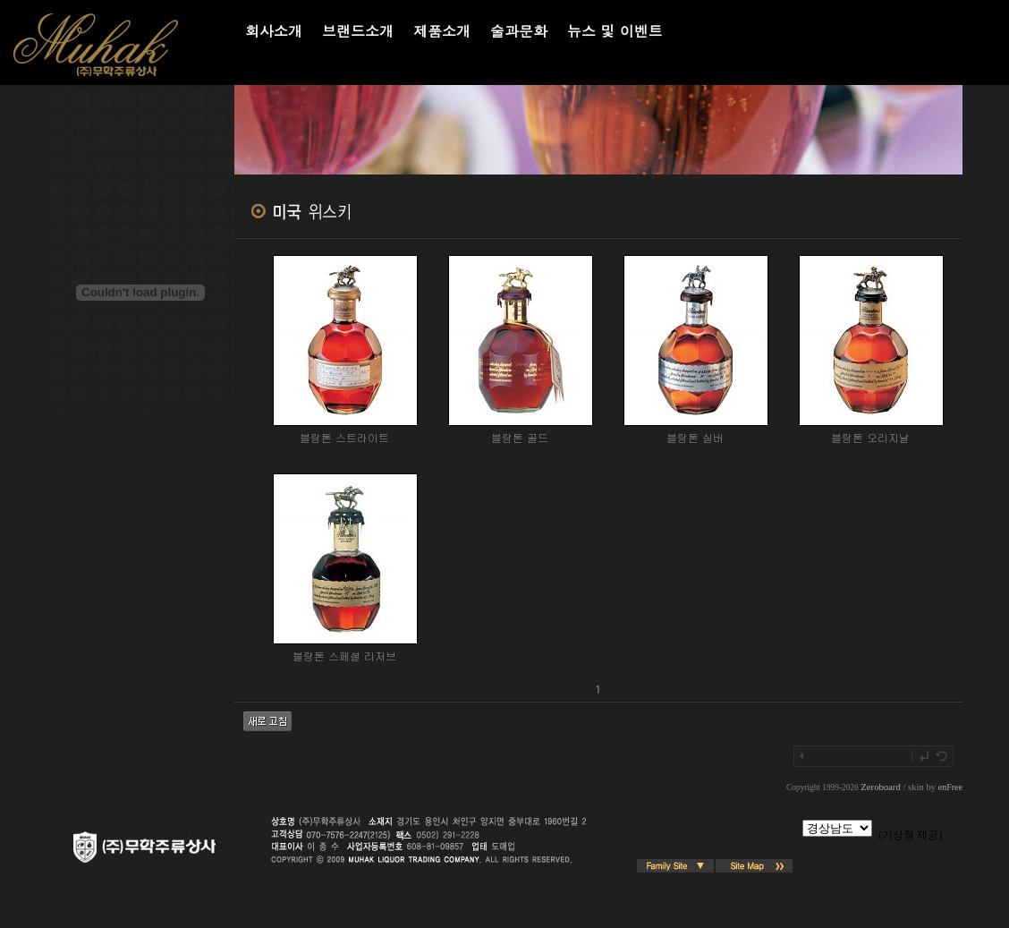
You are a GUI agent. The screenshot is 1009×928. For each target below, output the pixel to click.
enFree (950, 787)
